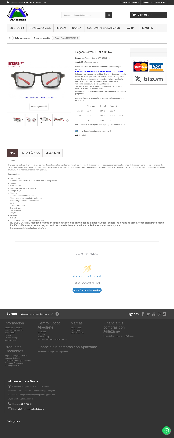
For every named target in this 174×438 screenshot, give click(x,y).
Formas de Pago (12, 338)
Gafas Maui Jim (77, 333)
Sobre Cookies (11, 340)
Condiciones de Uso (13, 328)
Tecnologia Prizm (12, 365)
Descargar (52, 152)
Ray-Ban (131, 27)
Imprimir (83, 135)
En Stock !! (16, 27)
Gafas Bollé (75, 330)
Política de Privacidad (14, 330)
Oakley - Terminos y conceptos (18, 361)
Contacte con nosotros (129, 2)
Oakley (77, 27)
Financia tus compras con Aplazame (119, 336)
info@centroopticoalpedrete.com (31, 409)
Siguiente (67, 120)
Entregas (8, 335)
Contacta (41, 334)
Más (12, 152)
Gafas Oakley (76, 328)
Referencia (79, 58)
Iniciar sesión (160, 2)
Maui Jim (148, 27)
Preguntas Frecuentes (14, 363)
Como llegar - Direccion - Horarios (52, 339)
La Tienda (42, 332)
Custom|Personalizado (103, 27)
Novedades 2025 (40, 27)
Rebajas (61, 27)
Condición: (80, 62)
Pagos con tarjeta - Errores (16, 356)
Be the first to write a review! (87, 290)
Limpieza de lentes (13, 358)
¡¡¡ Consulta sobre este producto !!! (97, 131)
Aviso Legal (10, 333)
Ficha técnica (30, 152)
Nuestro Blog (43, 337)
